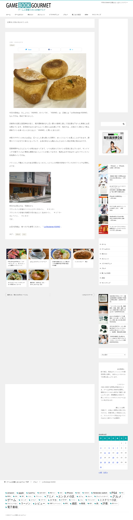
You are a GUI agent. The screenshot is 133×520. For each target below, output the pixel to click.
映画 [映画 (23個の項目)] (83, 503)
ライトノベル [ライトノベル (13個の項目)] (12, 503)
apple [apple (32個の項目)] (21, 493)
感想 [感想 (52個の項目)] (74, 503)
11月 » (105, 472)
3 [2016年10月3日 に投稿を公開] (100, 448)
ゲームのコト (19, 14)
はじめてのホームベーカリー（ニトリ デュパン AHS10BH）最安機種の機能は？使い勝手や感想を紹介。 (118, 189)
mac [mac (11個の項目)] (78, 493)
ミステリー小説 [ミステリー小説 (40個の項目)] (108, 500)
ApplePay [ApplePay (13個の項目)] (31, 493)
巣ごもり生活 (76, 14)
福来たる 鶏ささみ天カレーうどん (17, 295)
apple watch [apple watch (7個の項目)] (42, 492)
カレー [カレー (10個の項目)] (89, 496)
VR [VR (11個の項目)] (23, 496)
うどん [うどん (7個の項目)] (29, 496)
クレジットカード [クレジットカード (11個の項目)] (102, 496)
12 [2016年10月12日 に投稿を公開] (109, 453)
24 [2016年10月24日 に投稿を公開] (101, 462)
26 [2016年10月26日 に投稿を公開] (109, 462)
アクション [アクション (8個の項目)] (39, 496)
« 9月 (100, 472)
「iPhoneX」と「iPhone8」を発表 (117, 167)
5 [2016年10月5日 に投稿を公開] (109, 448)
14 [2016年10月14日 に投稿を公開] (117, 453)
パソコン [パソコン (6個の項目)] (73, 500)
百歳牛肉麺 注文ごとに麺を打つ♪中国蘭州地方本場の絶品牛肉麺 (61, 263)
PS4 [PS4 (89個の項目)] (114, 492)
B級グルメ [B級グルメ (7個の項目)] (52, 492)
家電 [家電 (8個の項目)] (66, 503)
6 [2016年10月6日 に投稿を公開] (113, 448)
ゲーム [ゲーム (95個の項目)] (11, 499)
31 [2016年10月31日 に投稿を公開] (101, 467)
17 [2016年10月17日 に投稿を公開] (101, 457)
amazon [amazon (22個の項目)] (10, 493)
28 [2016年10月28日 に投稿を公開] (117, 462)
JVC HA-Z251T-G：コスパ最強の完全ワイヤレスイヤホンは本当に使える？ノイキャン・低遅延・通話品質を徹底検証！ (118, 329)
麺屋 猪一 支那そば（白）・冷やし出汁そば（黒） (38, 283)
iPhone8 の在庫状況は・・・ (118, 197)
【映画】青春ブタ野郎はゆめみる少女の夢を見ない (118, 178)
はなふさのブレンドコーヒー (38, 261)
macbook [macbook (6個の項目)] (86, 492)
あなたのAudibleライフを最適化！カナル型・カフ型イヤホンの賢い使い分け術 (118, 319)
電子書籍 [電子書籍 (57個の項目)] (12, 507)
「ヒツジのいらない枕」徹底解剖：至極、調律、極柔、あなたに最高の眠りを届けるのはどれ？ (118, 309)
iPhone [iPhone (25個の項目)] (70, 493)
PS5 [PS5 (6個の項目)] (122, 492)
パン (24, 234)
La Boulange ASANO (52, 227)
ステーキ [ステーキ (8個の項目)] (43, 500)
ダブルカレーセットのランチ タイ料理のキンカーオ (16, 283)
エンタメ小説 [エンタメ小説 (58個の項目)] (66, 496)
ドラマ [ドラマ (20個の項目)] (64, 500)
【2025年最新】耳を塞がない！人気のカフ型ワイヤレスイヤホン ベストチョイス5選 (118, 339)
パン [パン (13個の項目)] (81, 500)
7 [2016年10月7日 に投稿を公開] (117, 448)
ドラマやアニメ (54, 14)
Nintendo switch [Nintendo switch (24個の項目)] (100, 493)
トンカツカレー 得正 (81, 261)
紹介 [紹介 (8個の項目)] (90, 503)
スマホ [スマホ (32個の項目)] (53, 500)
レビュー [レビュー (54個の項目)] (40, 503)
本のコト (30, 14)
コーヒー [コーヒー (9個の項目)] (33, 500)
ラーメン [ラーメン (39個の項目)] (25, 503)
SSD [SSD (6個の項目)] (16, 496)
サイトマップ (96, 14)
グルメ (65, 14)
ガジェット (41, 14)
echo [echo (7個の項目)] (61, 492)
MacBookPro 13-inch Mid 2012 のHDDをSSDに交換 (117, 218)
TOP (18, 482)
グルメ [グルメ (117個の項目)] (117, 496)
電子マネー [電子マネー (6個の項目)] (115, 503)
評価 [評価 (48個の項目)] (105, 503)
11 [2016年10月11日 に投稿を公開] (105, 453)
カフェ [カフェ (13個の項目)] (81, 496)
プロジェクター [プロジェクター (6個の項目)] (91, 500)
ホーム (8, 14)
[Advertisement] (49, 415)
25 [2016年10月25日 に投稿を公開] (105, 462)
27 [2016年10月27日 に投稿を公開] (113, 462)
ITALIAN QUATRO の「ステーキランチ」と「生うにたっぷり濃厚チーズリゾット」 (16, 263)
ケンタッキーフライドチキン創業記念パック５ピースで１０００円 (118, 228)
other (86, 14)
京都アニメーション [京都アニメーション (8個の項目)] (55, 503)
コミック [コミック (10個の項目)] (23, 500)
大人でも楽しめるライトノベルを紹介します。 (118, 208)
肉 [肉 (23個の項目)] (97, 503)
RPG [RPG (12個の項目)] (9, 496)
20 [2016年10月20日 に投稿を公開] (113, 457)
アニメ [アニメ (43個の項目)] (50, 496)
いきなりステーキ (87, 295)
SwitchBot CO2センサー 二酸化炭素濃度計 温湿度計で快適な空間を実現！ (118, 298)
